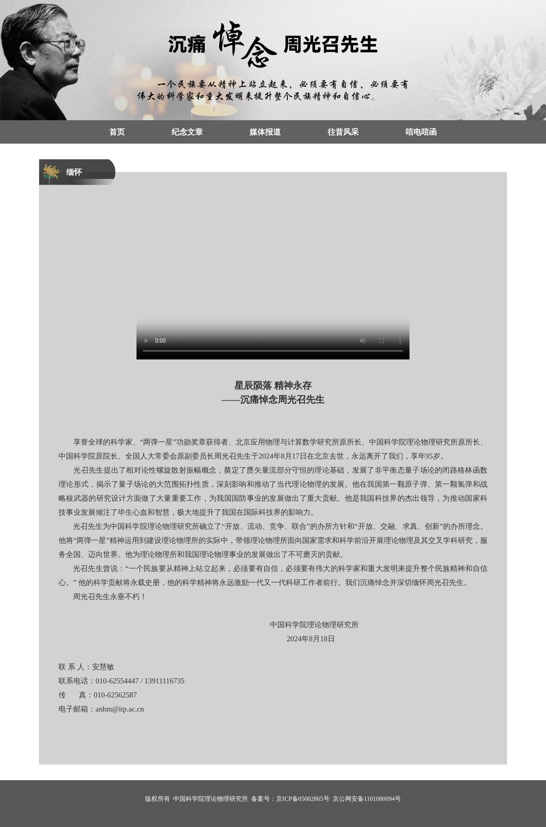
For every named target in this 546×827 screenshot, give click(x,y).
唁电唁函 (421, 132)
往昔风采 (343, 132)
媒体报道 (265, 132)
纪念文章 (187, 132)
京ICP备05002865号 (303, 798)
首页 (117, 132)
